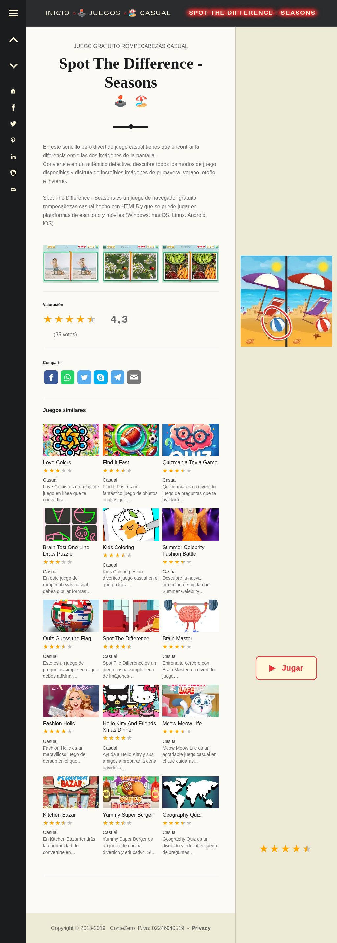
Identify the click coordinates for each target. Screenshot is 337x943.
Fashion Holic (59, 723)
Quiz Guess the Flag (67, 638)
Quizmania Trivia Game (189, 462)
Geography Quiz (181, 815)
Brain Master (177, 638)
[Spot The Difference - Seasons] (286, 301)
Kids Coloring (118, 547)
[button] (13, 13)
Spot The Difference (126, 638)
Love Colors (57, 462)
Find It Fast (116, 462)
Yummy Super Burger (128, 815)
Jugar (286, 667)
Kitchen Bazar (59, 815)
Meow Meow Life (182, 723)
